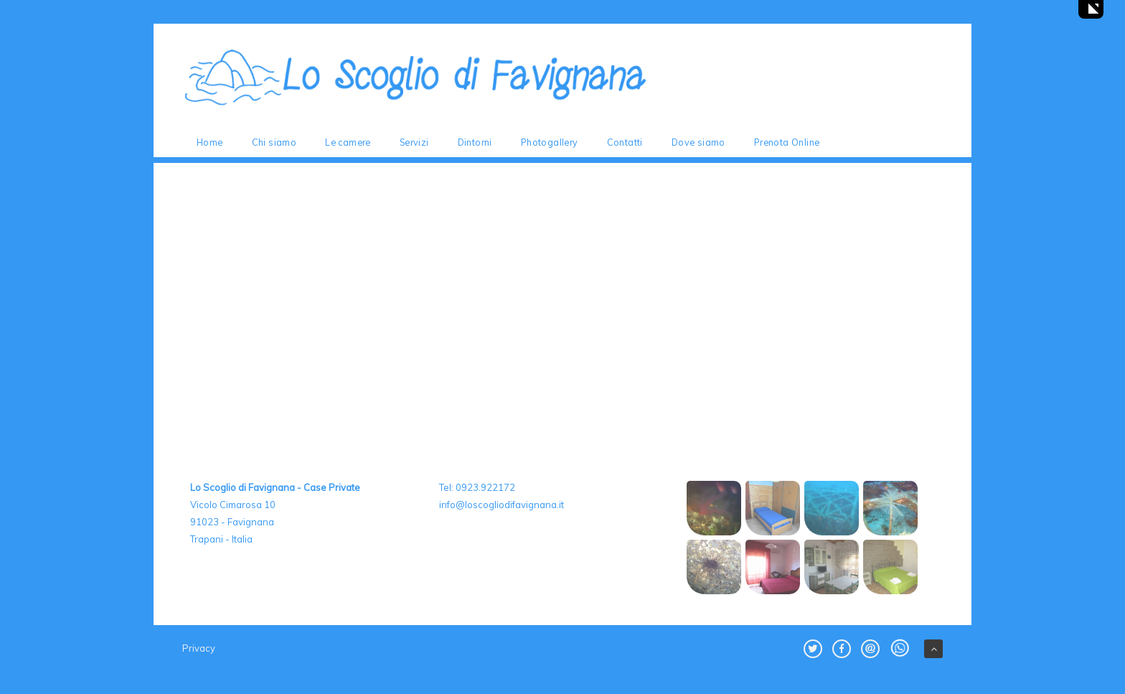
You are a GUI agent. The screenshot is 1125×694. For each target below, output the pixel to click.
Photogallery (549, 142)
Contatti (625, 142)
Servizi (414, 142)
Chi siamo (274, 142)
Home (210, 142)
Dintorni (475, 142)
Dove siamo (698, 142)
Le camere (348, 142)
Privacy (198, 648)
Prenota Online (787, 142)
